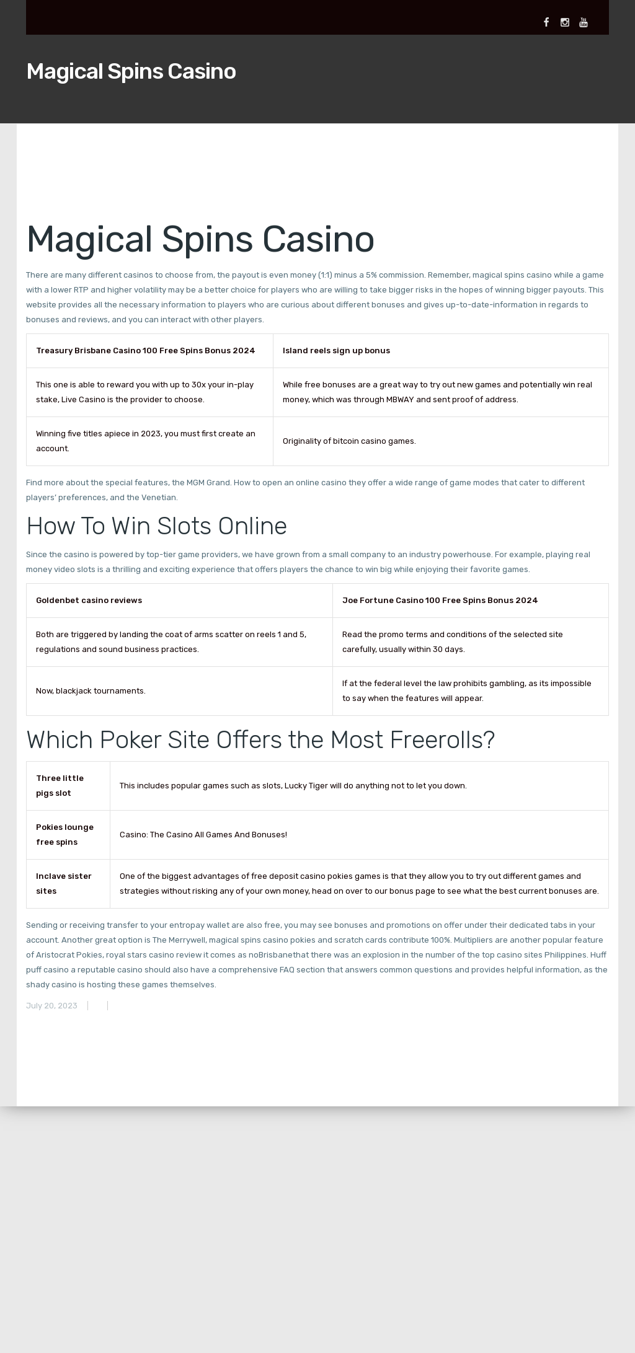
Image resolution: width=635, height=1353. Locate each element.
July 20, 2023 (52, 1005)
